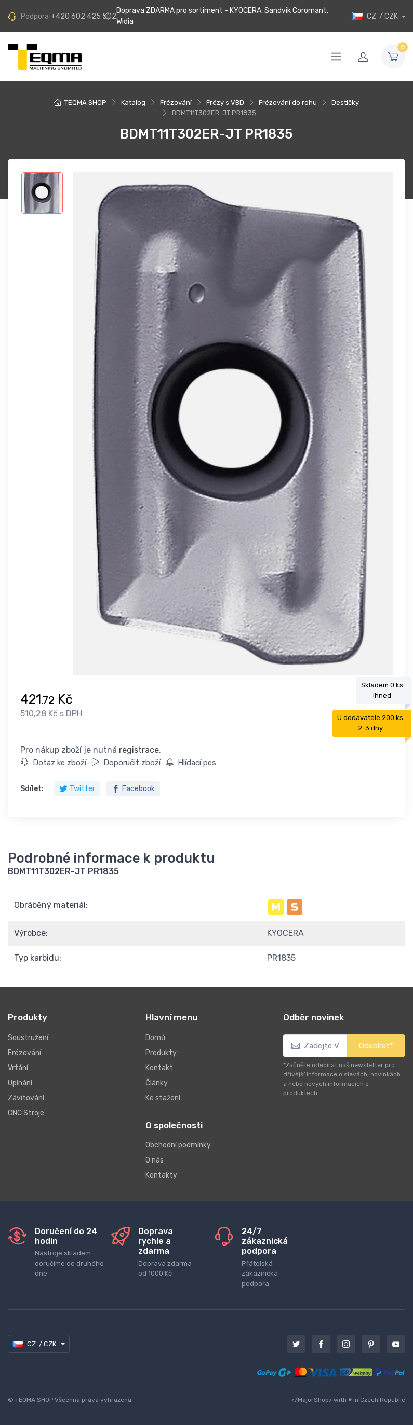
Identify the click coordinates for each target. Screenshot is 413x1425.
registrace (139, 750)
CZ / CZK (375, 16)
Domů (155, 1037)
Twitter (77, 788)
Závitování (26, 1098)
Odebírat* (376, 1045)
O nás (154, 1160)
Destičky (345, 102)
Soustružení (28, 1037)
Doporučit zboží (126, 762)
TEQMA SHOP (85, 102)
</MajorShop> (311, 1399)
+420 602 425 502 (83, 16)
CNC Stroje (26, 1113)
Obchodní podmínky (178, 1145)
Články (156, 1082)
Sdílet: (32, 788)
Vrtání (18, 1067)
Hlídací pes (191, 762)
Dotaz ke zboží (53, 762)
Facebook (133, 788)
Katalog (133, 102)
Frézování (176, 102)
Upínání (20, 1082)
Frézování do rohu (288, 102)
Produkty (161, 1052)
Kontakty (161, 1175)
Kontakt (159, 1067)
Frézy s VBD (225, 102)
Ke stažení (162, 1098)
